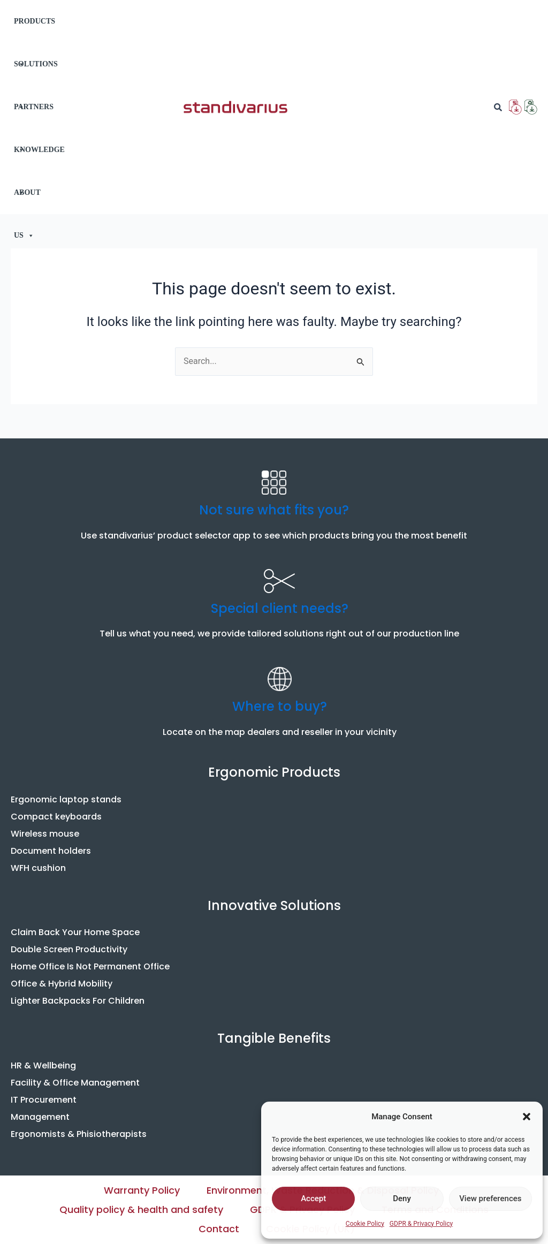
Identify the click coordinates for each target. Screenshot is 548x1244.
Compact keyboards (56, 816)
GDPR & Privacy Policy (421, 1223)
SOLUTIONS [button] (36, 73)
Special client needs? (279, 608)
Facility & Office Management (75, 1082)
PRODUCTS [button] (34, 30)
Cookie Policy (365, 1223)
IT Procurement (44, 1100)
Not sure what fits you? (274, 510)
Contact (219, 1228)
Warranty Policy (142, 1190)
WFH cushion (38, 868)
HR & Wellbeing (43, 1065)
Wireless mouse (45, 834)
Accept (313, 1198)
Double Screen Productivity (69, 949)
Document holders (51, 851)
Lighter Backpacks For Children (77, 1001)
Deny (402, 1198)
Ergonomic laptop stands (66, 799)
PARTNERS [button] (34, 115)
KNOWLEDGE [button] (39, 158)
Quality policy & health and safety (141, 1209)
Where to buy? (279, 706)
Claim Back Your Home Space (75, 932)
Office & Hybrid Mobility (61, 983)
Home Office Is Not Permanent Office (90, 966)
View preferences (490, 1198)
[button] (526, 1116)
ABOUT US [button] (27, 201)
